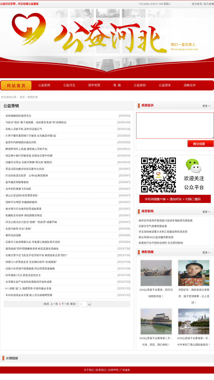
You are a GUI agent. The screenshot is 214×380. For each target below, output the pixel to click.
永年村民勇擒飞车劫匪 (18, 188)
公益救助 (140, 85)
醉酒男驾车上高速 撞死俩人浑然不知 (26, 148)
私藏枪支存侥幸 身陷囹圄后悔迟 (23, 215)
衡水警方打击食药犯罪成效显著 (23, 208)
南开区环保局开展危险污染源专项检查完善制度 (166, 220)
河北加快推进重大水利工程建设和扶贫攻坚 (163, 231)
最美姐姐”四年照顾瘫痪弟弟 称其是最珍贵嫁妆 (32, 248)
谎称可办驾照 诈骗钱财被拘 (21, 202)
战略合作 (190, 85)
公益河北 (69, 85)
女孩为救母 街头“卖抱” (18, 228)
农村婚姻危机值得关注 (18, 115)
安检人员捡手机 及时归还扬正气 (23, 129)
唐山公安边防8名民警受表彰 (21, 195)
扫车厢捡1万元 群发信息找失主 (23, 275)
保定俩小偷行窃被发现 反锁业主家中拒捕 (28, 155)
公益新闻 (44, 85)
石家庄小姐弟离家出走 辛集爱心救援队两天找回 (32, 241)
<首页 (46, 303)
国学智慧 (94, 85)
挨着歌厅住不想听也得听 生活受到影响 (161, 242)
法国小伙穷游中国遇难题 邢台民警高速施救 (30, 268)
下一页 (65, 303)
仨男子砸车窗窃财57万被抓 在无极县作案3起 (30, 135)
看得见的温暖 (13, 235)
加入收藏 (209, 3)
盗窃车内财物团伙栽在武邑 (20, 142)
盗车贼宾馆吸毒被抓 (17, 182)
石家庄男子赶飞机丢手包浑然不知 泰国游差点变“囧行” (36, 255)
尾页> (73, 303)
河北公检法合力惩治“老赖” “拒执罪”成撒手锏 (31, 222)
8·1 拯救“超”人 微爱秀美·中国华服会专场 (28, 288)
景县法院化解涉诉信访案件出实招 (24, 168)
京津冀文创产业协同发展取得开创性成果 (28, 281)
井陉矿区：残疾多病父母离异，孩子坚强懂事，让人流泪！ (194, 296)
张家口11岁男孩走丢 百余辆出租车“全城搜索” (31, 261)
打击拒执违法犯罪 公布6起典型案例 (26, 175)
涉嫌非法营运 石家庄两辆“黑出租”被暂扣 (28, 162)
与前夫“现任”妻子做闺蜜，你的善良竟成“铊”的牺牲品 (35, 122)
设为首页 (197, 3)
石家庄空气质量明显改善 (153, 226)
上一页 (54, 303)
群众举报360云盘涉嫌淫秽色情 (156, 237)
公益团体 (165, 85)
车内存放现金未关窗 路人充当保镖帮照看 (28, 295)
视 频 (117, 85)
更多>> (206, 105)
